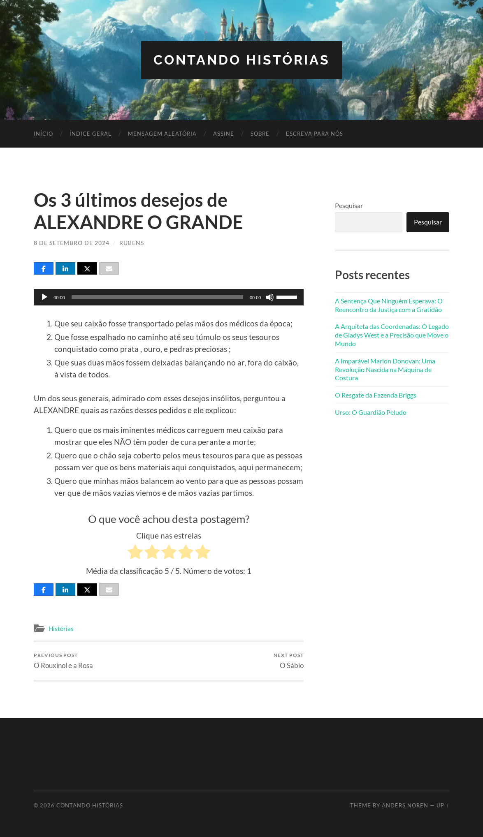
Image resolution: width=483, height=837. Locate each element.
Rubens (131, 242)
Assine (223, 133)
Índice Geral (90, 133)
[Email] (109, 268)
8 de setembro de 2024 (71, 242)
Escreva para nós (314, 133)
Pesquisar (349, 205)
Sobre (260, 133)
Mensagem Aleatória (162, 133)
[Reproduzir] (44, 297)
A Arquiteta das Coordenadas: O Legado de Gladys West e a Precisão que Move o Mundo (392, 334)
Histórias (61, 628)
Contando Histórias (241, 59)
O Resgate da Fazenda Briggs (375, 395)
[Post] (87, 268)
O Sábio (289, 661)
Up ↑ (443, 805)
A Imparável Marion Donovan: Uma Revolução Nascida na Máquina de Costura (385, 369)
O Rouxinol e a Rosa (63, 661)
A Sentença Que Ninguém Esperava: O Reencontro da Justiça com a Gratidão (389, 305)
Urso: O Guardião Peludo (370, 412)
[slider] (157, 297)
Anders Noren (405, 805)
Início (43, 133)
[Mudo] (270, 297)
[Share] (43, 268)
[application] (169, 297)
